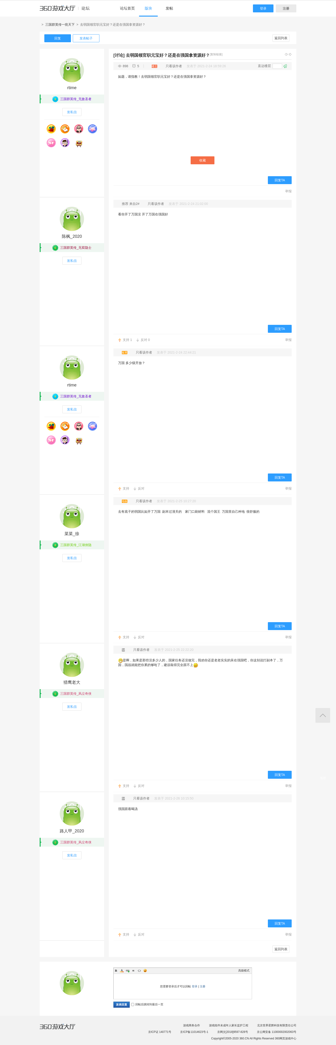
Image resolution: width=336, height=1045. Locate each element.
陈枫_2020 (72, 236)
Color (121, 970)
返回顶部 (322, 715)
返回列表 (280, 38)
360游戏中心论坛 (67, 10)
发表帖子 (86, 38)
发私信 (72, 112)
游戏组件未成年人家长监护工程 (228, 1025)
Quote (133, 970)
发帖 (169, 8)
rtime (72, 87)
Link (127, 970)
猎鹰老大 (71, 682)
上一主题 (286, 54)
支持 (127, 340)
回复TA (280, 180)
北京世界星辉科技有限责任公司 (276, 1025)
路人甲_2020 (72, 831)
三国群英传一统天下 (60, 24)
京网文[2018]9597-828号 (232, 1032)
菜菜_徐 (71, 533)
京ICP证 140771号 (159, 1032)
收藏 (202, 160)
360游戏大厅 (62, 1029)
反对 (145, 340)
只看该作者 (174, 66)
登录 (263, 8)
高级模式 (243, 970)
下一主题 (290, 54)
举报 (288, 191)
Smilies (145, 970)
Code (139, 970)
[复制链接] (216, 54)
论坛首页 (127, 8)
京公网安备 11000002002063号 (276, 1032)
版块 (148, 8)
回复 (57, 38)
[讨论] (119, 55)
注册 (286, 8)
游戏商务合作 (191, 1025)
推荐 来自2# (131, 204)
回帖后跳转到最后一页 (147, 1004)
